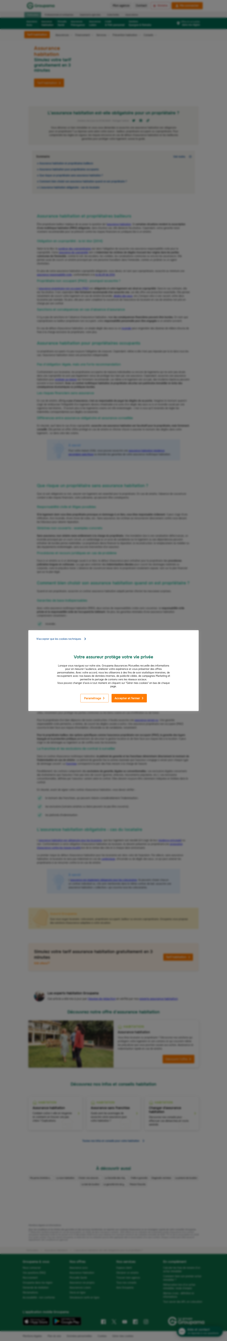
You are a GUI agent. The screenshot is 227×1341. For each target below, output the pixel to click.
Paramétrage (94, 698)
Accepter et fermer (129, 698)
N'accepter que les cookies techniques (61, 638)
